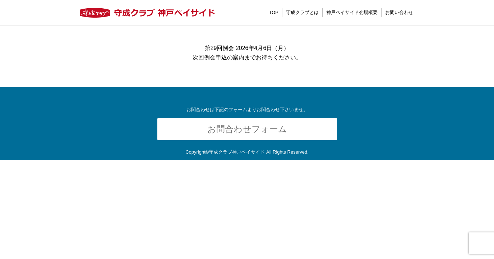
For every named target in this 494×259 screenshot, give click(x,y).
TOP (274, 12)
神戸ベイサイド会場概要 (352, 12)
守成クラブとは (302, 12)
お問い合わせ (399, 12)
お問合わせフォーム (247, 129)
